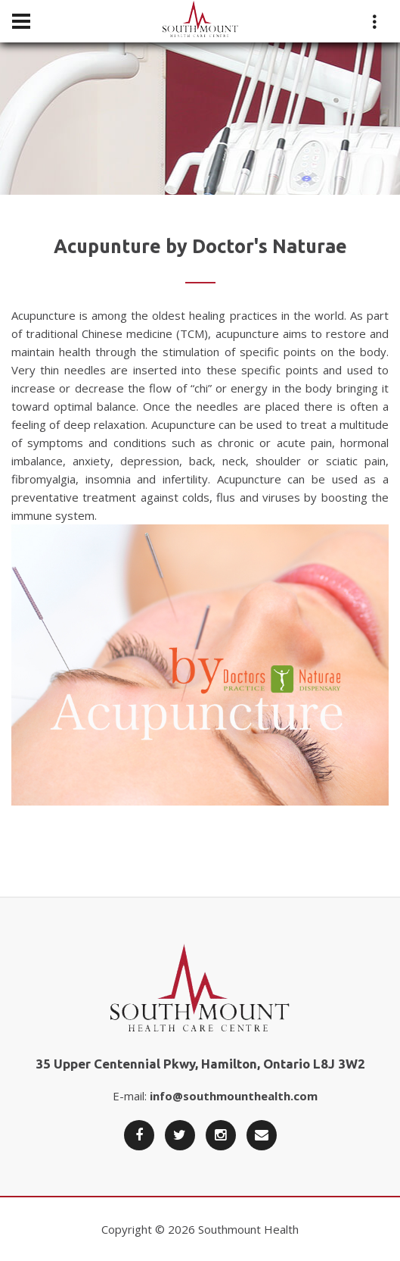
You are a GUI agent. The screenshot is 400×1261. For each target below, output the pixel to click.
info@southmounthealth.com (234, 1095)
